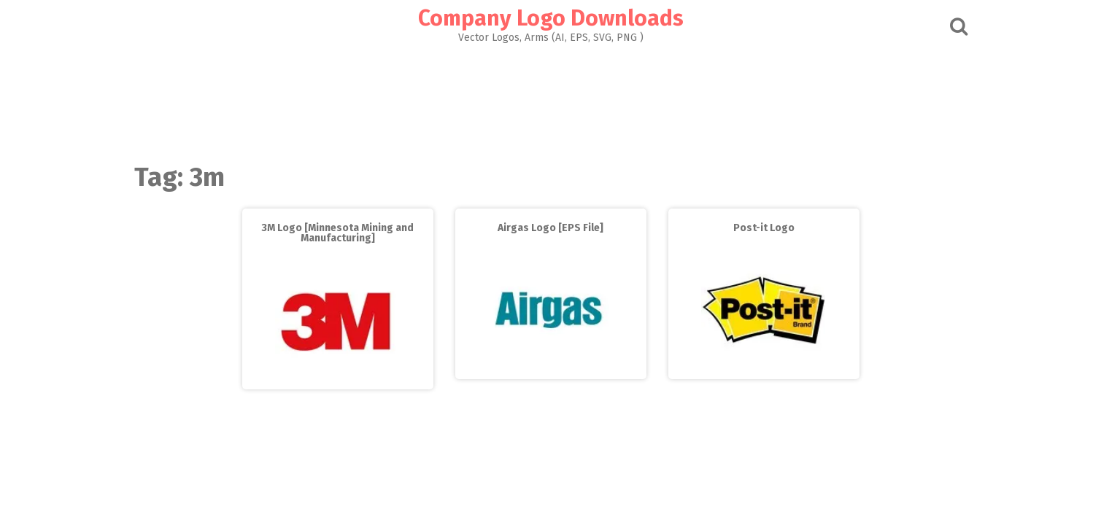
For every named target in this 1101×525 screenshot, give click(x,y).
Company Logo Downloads (551, 18)
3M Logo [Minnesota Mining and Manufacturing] (337, 233)
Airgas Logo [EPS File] (550, 228)
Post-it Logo (764, 228)
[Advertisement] (551, 99)
